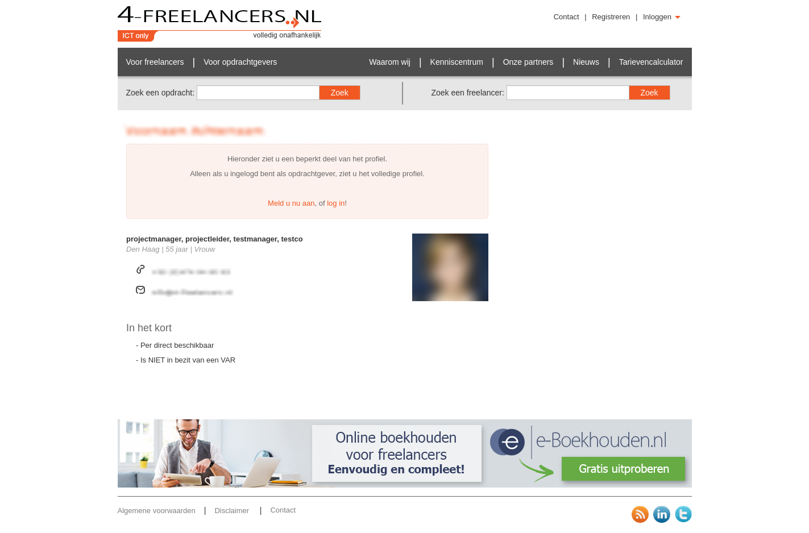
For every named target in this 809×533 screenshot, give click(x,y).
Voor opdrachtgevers (240, 61)
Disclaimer (232, 510)
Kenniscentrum (456, 61)
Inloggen (662, 17)
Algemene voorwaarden (157, 510)
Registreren (611, 17)
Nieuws (586, 61)
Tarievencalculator (651, 61)
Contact (566, 17)
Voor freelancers (155, 61)
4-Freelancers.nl (220, 24)
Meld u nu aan (291, 203)
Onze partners (528, 61)
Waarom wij (389, 61)
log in (336, 203)
